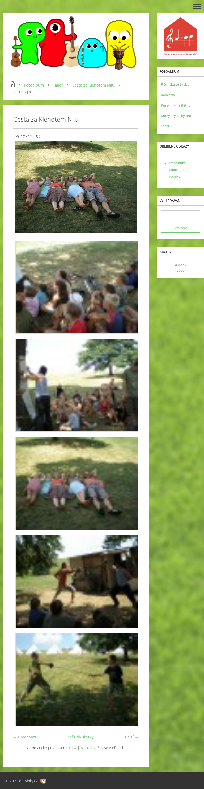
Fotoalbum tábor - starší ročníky (178, 170)
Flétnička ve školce (175, 84)
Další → (131, 736)
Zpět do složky (80, 736)
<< (167, 267)
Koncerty (168, 95)
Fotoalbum (34, 85)
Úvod (12, 84)
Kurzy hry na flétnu (176, 105)
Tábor (58, 85)
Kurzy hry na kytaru (176, 115)
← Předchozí (24, 736)
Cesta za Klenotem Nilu (93, 85)
